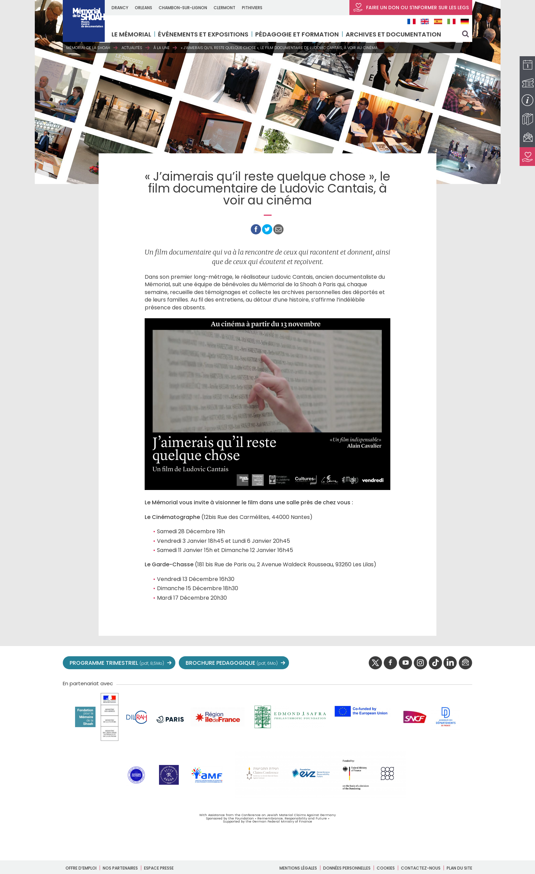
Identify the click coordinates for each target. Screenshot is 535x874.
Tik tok (435, 663)
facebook (390, 663)
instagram (420, 663)
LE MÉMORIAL (132, 34)
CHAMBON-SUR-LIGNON (183, 8)
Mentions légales (298, 868)
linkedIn (450, 663)
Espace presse (159, 868)
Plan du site (459, 868)
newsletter (465, 663)
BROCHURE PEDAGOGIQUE (232, 663)
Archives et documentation (394, 34)
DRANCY (120, 8)
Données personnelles (347, 868)
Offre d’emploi (81, 868)
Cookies (386, 868)
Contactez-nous (420, 868)
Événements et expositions (204, 34)
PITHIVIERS (253, 8)
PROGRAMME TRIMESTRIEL (117, 663)
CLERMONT (225, 8)
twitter (375, 663)
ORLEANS (144, 8)
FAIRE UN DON (411, 7)
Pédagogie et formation (297, 34)
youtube (405, 663)
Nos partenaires (120, 868)
